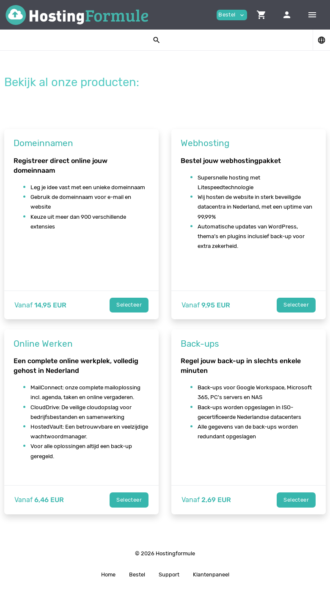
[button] (261, 14)
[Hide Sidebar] (312, 14)
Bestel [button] (231, 15)
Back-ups (200, 344)
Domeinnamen (43, 143)
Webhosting (205, 143)
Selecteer (129, 305)
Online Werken (43, 344)
